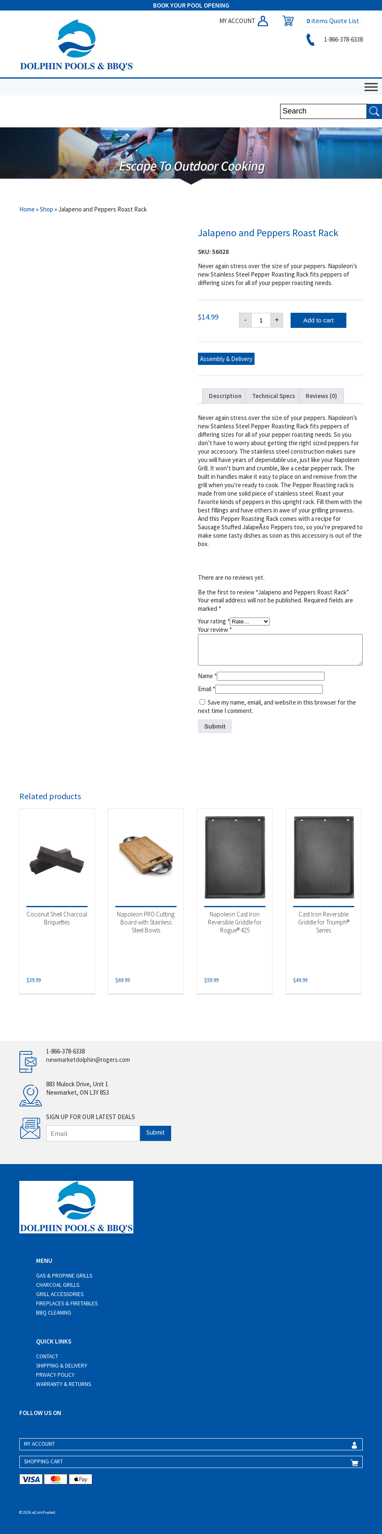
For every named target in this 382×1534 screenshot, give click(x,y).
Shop (46, 209)
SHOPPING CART (43, 1461)
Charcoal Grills (57, 1284)
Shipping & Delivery (61, 1365)
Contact (47, 1356)
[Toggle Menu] (371, 87)
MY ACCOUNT (244, 21)
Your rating (214, 621)
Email (206, 689)
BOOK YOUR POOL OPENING (191, 5)
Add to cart (318, 320)
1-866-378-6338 (333, 39)
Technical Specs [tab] (273, 396)
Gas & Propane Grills (64, 1275)
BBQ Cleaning (53, 1312)
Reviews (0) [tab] (321, 396)
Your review (215, 630)
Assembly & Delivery (226, 359)
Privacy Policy (55, 1374)
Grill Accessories (59, 1294)
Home (27, 209)
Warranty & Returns (63, 1384)
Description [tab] (225, 396)
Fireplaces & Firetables (67, 1303)
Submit (155, 1132)
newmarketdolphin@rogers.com (88, 1060)
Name (207, 676)
